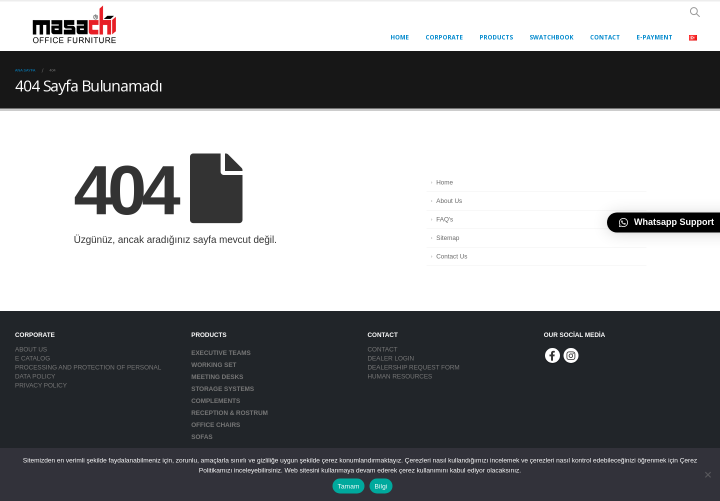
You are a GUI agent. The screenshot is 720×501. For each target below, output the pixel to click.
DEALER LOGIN (391, 358)
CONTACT (605, 37)
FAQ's (445, 219)
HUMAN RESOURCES (400, 376)
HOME (399, 37)
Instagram (571, 355)
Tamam (349, 486)
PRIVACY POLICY (41, 385)
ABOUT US (31, 349)
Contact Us (452, 256)
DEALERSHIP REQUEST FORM (414, 367)
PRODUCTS (496, 37)
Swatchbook (552, 37)
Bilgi (381, 486)
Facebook (552, 355)
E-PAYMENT (654, 37)
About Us (449, 201)
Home (445, 182)
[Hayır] (707, 475)
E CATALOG (32, 358)
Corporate (444, 37)
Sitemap (448, 238)
